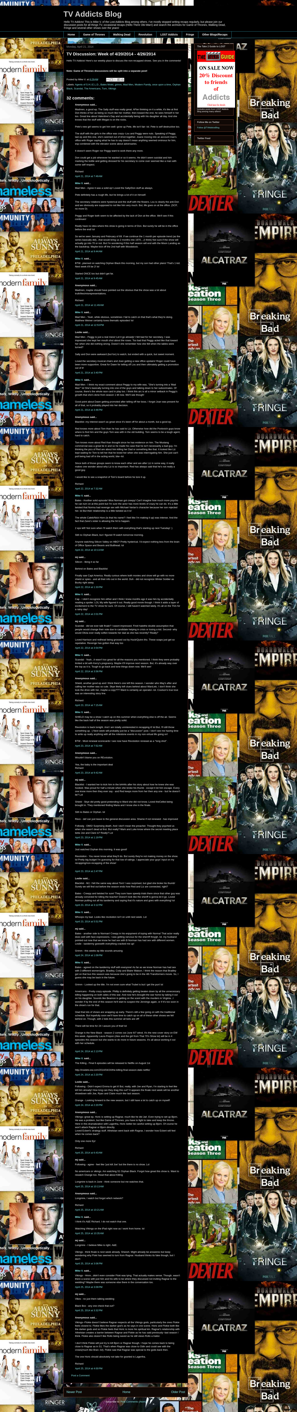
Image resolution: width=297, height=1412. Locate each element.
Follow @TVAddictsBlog (208, 127)
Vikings (112, 88)
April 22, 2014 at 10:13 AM (89, 549)
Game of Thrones (94, 34)
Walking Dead (121, 34)
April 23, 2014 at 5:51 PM (88, 921)
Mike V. (79, 183)
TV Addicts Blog (92, 14)
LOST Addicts (169, 34)
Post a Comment (80, 1375)
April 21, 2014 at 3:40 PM (88, 372)
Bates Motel (106, 84)
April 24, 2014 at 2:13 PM (88, 1051)
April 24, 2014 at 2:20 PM (88, 1074)
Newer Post (74, 1392)
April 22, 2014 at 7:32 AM (88, 488)
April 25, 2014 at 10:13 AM (89, 1186)
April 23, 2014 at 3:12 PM (88, 905)
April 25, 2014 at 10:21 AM (89, 1209)
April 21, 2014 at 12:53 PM (89, 325)
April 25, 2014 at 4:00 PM (88, 1368)
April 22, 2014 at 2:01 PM (88, 614)
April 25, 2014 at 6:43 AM (88, 1152)
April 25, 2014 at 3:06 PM (88, 1263)
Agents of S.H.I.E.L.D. (87, 84)
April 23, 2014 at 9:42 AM (88, 772)
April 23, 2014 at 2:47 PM (88, 871)
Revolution (145, 34)
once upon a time (161, 84)
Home (71, 34)
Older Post (178, 1392)
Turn (104, 88)
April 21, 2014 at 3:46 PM (88, 409)
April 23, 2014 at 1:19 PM (88, 837)
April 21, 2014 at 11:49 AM (89, 305)
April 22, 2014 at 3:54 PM (88, 647)
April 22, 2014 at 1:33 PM (88, 587)
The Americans (92, 88)
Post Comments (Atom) (133, 1401)
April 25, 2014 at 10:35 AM (89, 1233)
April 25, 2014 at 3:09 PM (88, 1287)
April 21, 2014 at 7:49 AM (88, 176)
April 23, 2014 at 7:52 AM (88, 745)
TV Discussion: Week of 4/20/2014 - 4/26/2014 (111, 54)
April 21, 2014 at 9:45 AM (88, 278)
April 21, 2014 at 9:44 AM (88, 251)
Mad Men (128, 84)
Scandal (78, 88)
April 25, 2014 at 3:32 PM (88, 1310)
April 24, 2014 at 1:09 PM (88, 955)
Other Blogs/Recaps (215, 34)
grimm (118, 84)
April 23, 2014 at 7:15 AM (88, 705)
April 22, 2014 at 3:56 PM (88, 671)
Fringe (190, 34)
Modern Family (143, 84)
